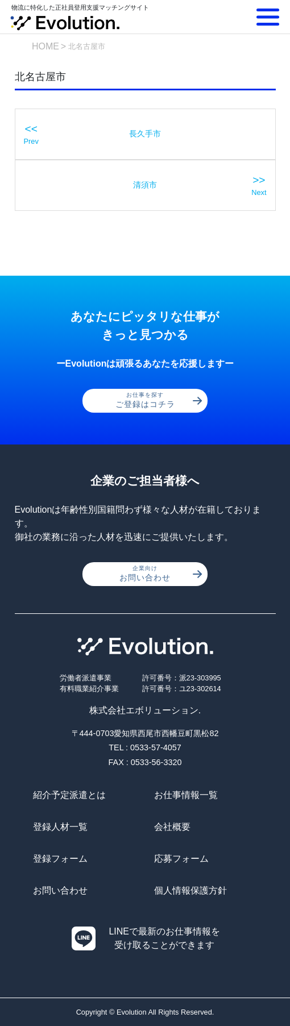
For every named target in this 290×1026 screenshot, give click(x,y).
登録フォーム (60, 858)
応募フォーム (181, 858)
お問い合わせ (160, 573)
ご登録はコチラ (158, 400)
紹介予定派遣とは (69, 795)
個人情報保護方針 (190, 890)
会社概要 (172, 827)
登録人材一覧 (60, 827)
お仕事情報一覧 (186, 795)
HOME (45, 46)
